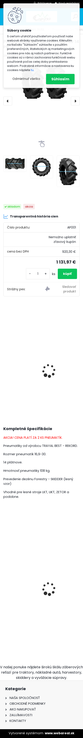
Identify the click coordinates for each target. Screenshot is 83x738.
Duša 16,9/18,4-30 (21, 373)
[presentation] (7, 101)
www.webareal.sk (59, 733)
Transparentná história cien (30, 216)
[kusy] (38, 274)
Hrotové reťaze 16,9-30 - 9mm (32, 598)
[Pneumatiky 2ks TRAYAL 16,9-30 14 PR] (14, 163)
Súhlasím (60, 79)
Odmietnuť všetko (26, 79)
